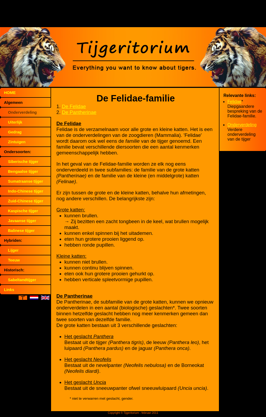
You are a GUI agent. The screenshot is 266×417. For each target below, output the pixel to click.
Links (9, 290)
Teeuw (14, 260)
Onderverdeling (22, 112)
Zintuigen (17, 142)
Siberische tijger (23, 162)
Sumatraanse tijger (25, 181)
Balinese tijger (21, 230)
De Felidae (74, 106)
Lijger (13, 250)
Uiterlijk (15, 122)
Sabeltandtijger (22, 280)
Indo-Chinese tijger (25, 191)
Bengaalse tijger (23, 171)
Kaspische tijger (23, 211)
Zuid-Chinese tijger (25, 201)
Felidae (234, 101)
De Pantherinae (79, 112)
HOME (10, 93)
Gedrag (15, 132)
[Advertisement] (133, 15)
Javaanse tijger (22, 221)
